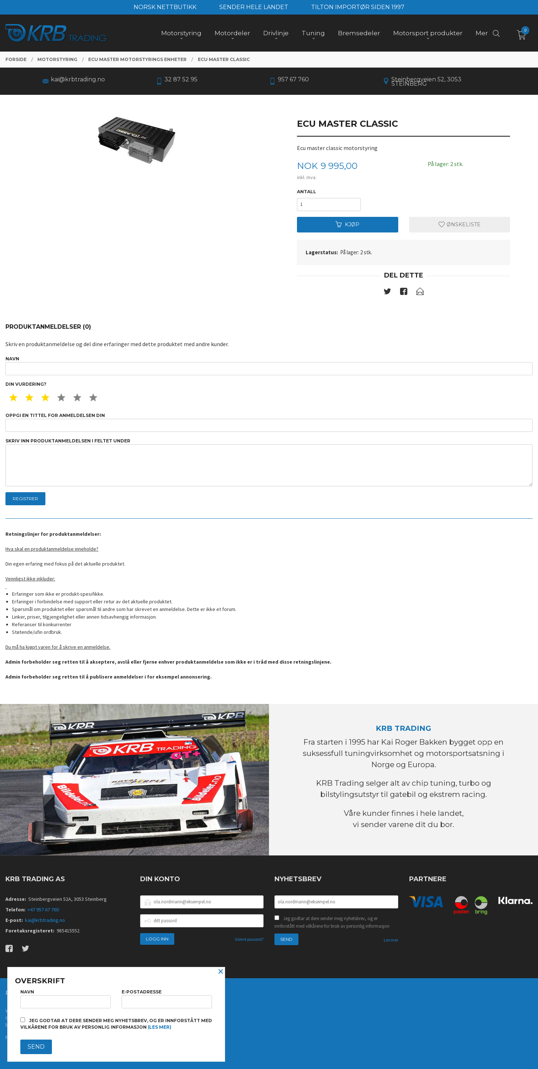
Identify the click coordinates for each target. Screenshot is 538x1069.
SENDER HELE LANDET (253, 7)
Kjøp (347, 224)
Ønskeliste (460, 224)
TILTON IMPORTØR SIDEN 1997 (357, 7)
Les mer (391, 940)
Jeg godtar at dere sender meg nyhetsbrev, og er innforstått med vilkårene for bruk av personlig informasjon (332, 922)
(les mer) (159, 1027)
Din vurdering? (25, 384)
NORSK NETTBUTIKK (165, 7)
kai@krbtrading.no (45, 920)
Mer (482, 33)
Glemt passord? (249, 939)
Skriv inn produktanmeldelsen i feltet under (269, 462)
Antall (306, 191)
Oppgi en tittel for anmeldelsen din (269, 422)
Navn (269, 365)
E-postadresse (167, 998)
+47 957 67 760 (43, 909)
